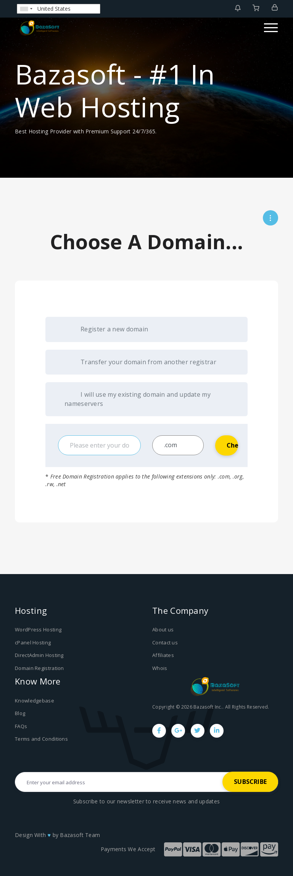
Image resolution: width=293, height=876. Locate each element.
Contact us (165, 642)
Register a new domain (106, 329)
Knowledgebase (34, 700)
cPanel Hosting (33, 642)
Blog (20, 713)
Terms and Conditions (41, 738)
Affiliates (163, 655)
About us (163, 629)
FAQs (21, 726)
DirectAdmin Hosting (39, 655)
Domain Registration (39, 668)
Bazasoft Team (80, 835)
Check (232, 445)
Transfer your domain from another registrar (140, 362)
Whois (159, 668)
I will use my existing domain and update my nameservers (137, 399)
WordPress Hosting (38, 629)
